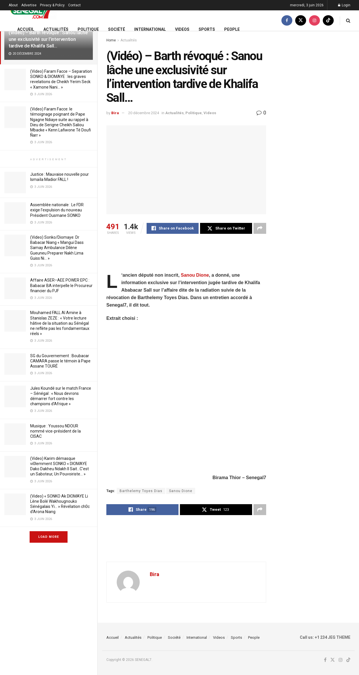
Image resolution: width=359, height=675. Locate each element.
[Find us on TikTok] (328, 20)
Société (116, 29)
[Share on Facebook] (173, 228)
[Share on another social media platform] (260, 228)
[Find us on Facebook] (286, 20)
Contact (74, 5)
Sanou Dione (195, 275)
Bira (115, 113)
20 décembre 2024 (143, 113)
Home (111, 40)
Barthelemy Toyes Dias (141, 491)
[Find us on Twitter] (300, 20)
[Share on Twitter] (226, 228)
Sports (207, 29)
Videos (182, 29)
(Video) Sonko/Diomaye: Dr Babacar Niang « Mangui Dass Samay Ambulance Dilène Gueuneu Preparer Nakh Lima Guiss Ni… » (57, 248)
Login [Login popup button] (344, 5)
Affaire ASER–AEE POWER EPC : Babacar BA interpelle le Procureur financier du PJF (61, 285)
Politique (88, 29)
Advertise (29, 5)
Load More (48, 537)
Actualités (55, 29)
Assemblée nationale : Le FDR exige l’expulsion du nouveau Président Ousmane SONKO (57, 209)
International (150, 29)
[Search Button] (348, 20)
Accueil (25, 29)
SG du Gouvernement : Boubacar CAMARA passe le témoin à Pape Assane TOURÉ (60, 360)
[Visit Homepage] (33, 10)
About (13, 5)
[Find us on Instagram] (314, 20)
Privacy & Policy (52, 5)
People (232, 29)
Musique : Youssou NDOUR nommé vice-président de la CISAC (55, 431)
